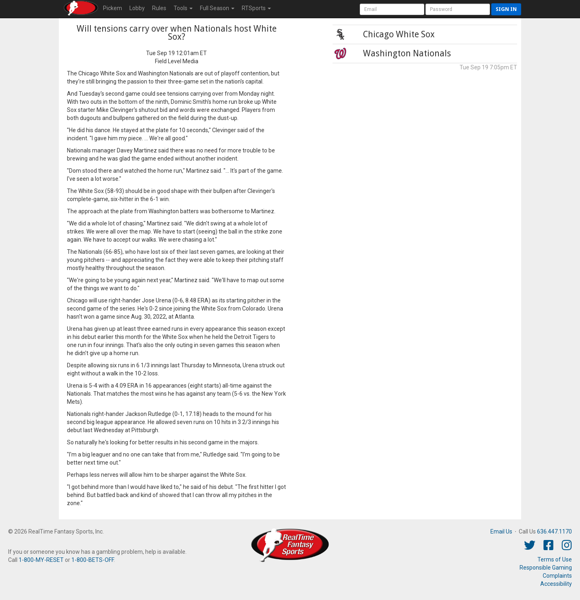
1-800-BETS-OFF (92, 560)
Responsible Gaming (546, 567)
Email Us (501, 531)
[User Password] (457, 9)
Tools (183, 8)
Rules (159, 8)
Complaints (557, 575)
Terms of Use (554, 559)
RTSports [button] (256, 8)
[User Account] (392, 9)
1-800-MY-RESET (41, 560)
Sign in (506, 9)
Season (217, 8)
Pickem (112, 8)
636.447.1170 (554, 531)
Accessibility (556, 584)
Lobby (137, 8)
